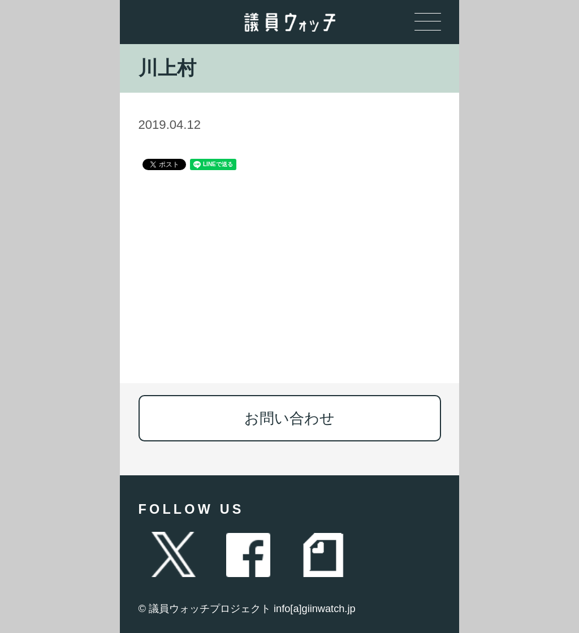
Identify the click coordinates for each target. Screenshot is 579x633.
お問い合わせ (289, 418)
